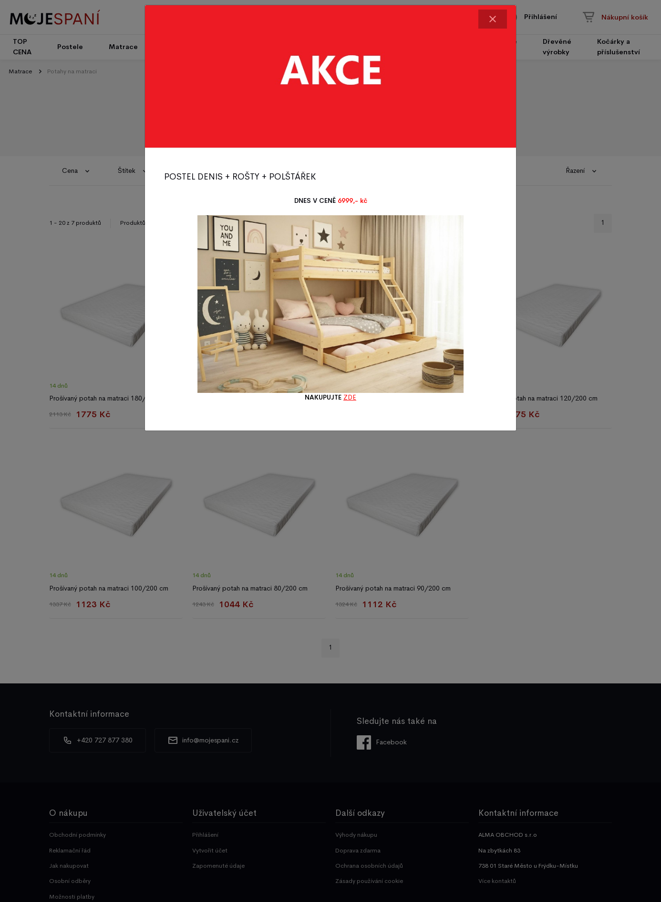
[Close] (492, 19)
